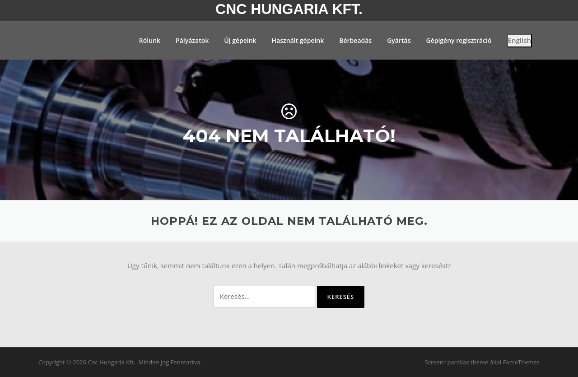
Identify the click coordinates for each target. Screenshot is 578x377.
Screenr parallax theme (457, 362)
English (519, 40)
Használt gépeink (298, 40)
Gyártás (398, 40)
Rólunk (149, 40)
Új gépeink (240, 40)
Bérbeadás (355, 40)
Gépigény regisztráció (458, 40)
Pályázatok (192, 40)
